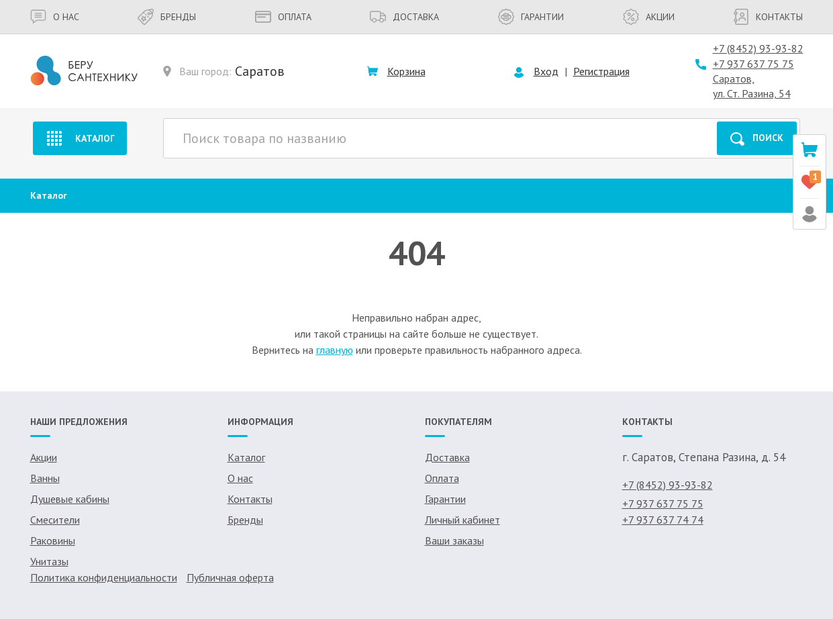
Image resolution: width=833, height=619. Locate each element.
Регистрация (601, 71)
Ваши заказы (454, 540)
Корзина (406, 71)
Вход (546, 71)
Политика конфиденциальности (103, 577)
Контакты (768, 17)
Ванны (45, 478)
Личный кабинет (462, 519)
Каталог (79, 138)
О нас (54, 17)
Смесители (55, 519)
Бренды (167, 17)
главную (334, 349)
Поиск (756, 139)
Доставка (404, 17)
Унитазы (49, 561)
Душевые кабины (69, 499)
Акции (649, 17)
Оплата (283, 17)
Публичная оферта (230, 577)
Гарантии (531, 17)
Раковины (52, 540)
